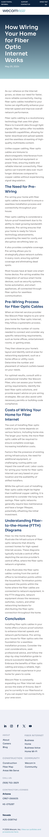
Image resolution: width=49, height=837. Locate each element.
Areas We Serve (11, 770)
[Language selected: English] (46, 5)
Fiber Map (8, 767)
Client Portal (6, 2)
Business (29, 740)
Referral (4, 4)
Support (24, 2)
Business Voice (32, 747)
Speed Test (44, 2)
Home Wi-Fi (31, 751)
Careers (7, 743)
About (6, 740)
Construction (10, 763)
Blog (5, 747)
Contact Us (25, 4)
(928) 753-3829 (11, 783)
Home (28, 744)
